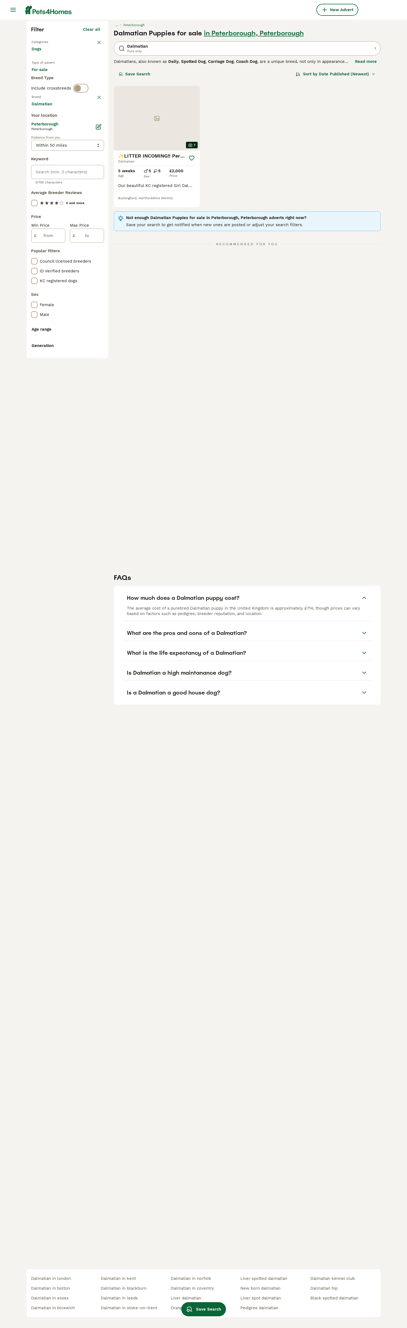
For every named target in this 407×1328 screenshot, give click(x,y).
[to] (87, 483)
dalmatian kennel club (332, 1278)
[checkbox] (34, 250)
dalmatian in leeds (119, 1298)
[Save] (191, 256)
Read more (366, 159)
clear (95, 222)
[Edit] (98, 373)
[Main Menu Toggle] (13, 9)
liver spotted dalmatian (263, 1278)
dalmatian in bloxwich (53, 1307)
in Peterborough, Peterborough (254, 131)
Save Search (134, 172)
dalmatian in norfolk (191, 1278)
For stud (44, 190)
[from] (48, 483)
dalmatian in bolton (50, 1288)
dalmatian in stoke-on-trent (129, 1307)
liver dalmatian (186, 1298)
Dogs (37, 152)
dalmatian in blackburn (123, 1288)
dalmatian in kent (118, 1278)
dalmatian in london (51, 1278)
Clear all (91, 127)
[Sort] (335, 172)
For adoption (76, 177)
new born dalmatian (260, 1288)
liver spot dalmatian (260, 1298)
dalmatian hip (324, 1288)
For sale (44, 177)
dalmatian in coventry (192, 1288)
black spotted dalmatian (334, 1298)
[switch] (80, 211)
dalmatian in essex (50, 1298)
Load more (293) (83, 350)
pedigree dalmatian (259, 1307)
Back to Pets (45, 139)
